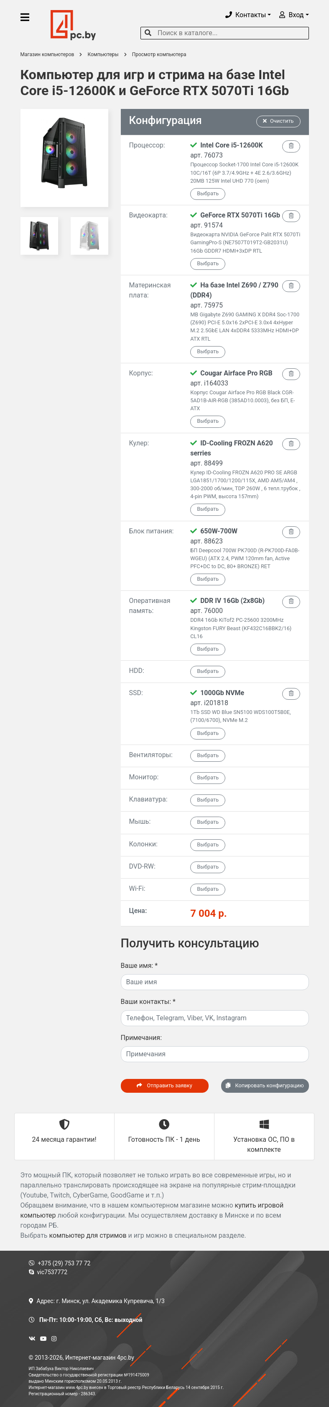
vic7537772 (48, 1272)
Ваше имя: (139, 966)
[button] (248, 15)
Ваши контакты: (148, 1002)
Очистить (278, 121)
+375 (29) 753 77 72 (60, 1263)
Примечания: (141, 1038)
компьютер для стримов (88, 1235)
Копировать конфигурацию (264, 1085)
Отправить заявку (164, 1085)
